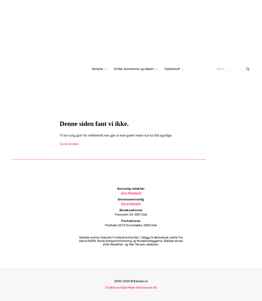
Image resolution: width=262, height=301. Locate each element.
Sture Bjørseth (131, 204)
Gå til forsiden (69, 144)
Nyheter (97, 69)
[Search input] (230, 69)
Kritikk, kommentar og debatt (134, 69)
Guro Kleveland (131, 193)
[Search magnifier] (247, 69)
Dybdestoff (172, 69)
